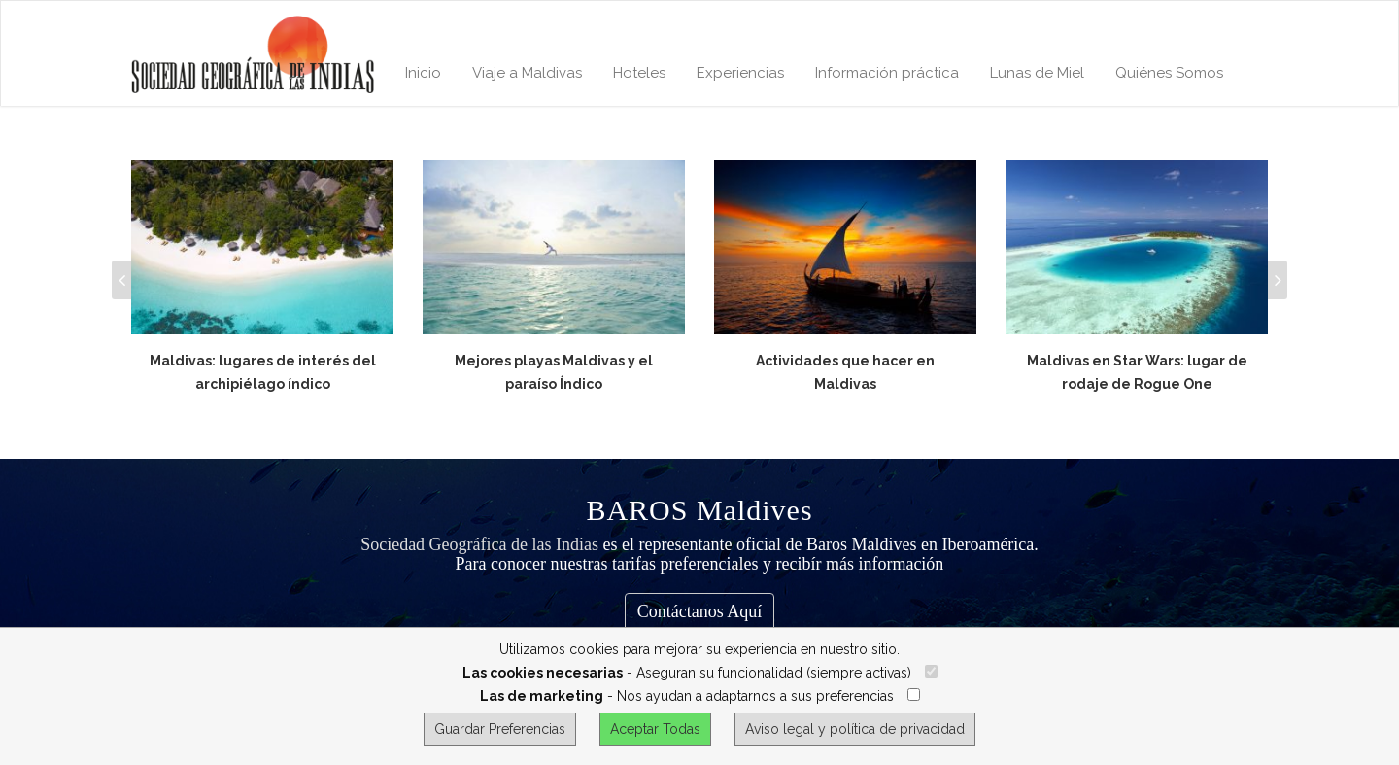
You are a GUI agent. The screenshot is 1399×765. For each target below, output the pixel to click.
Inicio (423, 73)
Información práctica (887, 73)
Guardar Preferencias (499, 729)
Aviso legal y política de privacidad (855, 729)
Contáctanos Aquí (700, 611)
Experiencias (740, 73)
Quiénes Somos (1169, 73)
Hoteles (639, 73)
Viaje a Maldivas (527, 73)
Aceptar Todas (655, 729)
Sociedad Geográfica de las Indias (479, 544)
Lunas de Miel (1037, 73)
